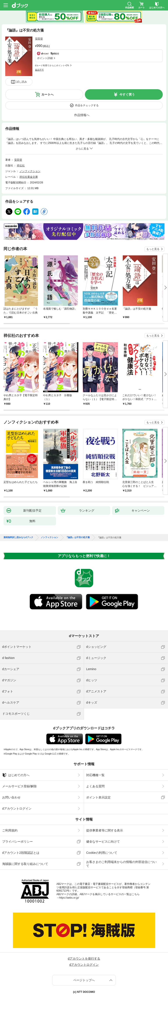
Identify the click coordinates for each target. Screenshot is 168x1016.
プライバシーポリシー (17, 841)
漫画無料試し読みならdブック (18, 537)
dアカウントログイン (17, 808)
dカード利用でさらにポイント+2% (52, 65)
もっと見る (152, 249)
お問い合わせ (11, 797)
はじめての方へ (16, 775)
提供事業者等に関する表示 (104, 830)
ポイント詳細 (45, 58)
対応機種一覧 (95, 775)
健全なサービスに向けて (103, 841)
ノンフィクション (29, 171)
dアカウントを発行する (84, 958)
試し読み (21, 81)
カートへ (47, 94)
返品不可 (39, 70)
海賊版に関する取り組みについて (25, 864)
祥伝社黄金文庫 (28, 176)
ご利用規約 (10, 830)
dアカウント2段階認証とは (20, 852)
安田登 (39, 38)
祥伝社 (21, 165)
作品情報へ (81, 115)
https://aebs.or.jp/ (69, 897)
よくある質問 (95, 786)
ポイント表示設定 (98, 797)
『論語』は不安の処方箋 (78, 537)
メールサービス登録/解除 (19, 786)
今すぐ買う (127, 94)
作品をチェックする (87, 105)
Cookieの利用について (101, 852)
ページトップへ (84, 980)
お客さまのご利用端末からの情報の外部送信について (121, 864)
